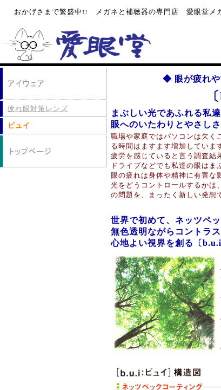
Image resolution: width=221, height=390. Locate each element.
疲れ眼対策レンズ (38, 109)
